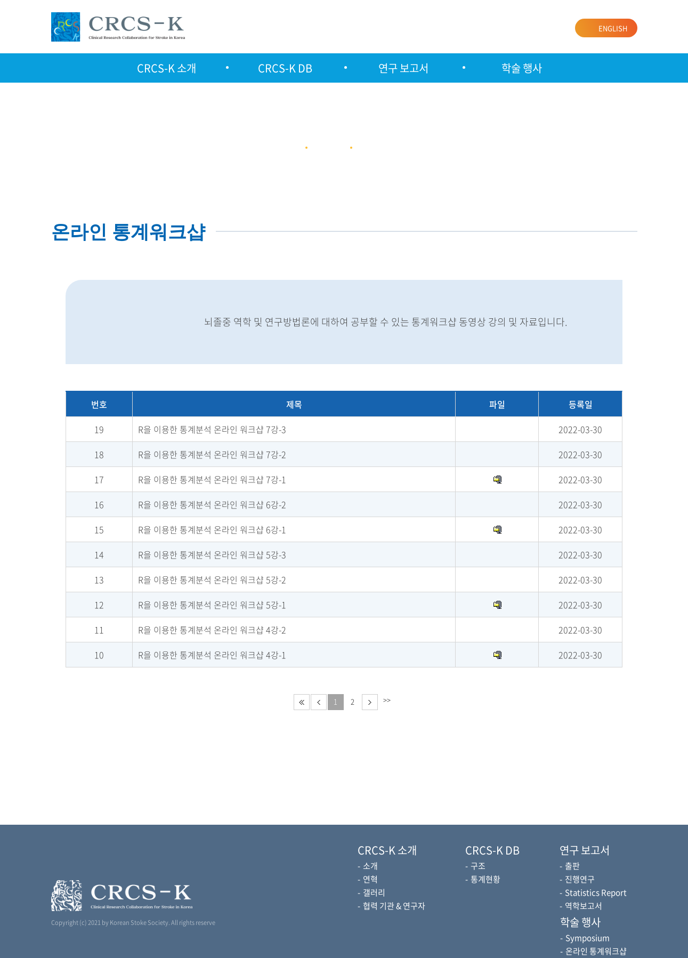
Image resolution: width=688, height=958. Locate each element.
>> (387, 700)
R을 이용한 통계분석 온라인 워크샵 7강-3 (212, 429)
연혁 (370, 879)
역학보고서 (583, 906)
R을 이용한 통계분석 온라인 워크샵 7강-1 (212, 479)
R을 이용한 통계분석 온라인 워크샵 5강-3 (212, 554)
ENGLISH (612, 28)
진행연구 (580, 879)
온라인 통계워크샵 (596, 951)
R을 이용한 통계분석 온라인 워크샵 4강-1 (212, 654)
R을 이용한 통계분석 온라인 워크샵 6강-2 (212, 504)
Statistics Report (596, 892)
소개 (370, 866)
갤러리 (374, 892)
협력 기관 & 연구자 (394, 906)
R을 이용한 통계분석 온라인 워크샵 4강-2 (212, 629)
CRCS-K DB (285, 68)
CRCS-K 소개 (166, 68)
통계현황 (485, 879)
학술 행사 (521, 68)
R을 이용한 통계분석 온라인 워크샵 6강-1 (212, 529)
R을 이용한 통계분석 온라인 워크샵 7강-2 (212, 454)
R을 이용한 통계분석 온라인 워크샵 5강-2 (212, 579)
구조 (478, 866)
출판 (572, 866)
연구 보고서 (403, 68)
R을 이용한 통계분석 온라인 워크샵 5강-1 (212, 604)
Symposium (587, 938)
